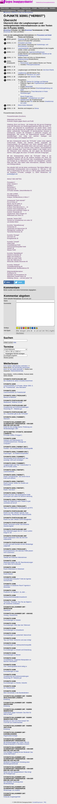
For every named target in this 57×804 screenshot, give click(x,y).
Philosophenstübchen (33, 64)
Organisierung (25, 8)
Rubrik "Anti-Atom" (9, 490)
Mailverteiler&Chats (17, 371)
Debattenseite (24, 100)
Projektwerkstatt (39, 83)
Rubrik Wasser (8, 574)
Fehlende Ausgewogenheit (12, 797)
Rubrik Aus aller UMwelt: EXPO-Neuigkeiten (17, 519)
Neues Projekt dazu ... (27, 96)
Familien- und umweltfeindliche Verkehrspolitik (18, 448)
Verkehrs (33, 77)
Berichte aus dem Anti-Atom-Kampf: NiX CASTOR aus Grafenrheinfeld (16, 721)
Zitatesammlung (23, 59)
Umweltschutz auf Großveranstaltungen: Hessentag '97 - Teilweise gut (16, 408)
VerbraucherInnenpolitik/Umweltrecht (15, 597)
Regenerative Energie (10, 736)
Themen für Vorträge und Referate (37, 81)
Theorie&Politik (43, 8)
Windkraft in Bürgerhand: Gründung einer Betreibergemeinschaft (17, 763)
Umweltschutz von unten (36, 98)
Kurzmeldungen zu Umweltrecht (14, 630)
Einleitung (7, 699)
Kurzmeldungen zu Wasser (12, 655)
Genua (36, 108)
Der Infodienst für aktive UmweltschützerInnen (18, 381)
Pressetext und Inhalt (44, 35)
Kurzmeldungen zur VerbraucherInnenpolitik (17, 645)
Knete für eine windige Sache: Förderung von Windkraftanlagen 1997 (18, 427)
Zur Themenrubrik (9, 688)
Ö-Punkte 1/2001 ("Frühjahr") (13, 435)
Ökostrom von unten (33, 74)
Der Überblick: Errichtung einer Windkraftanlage (13, 782)
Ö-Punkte (15, 12)
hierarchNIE (29, 86)
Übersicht (7, 419)
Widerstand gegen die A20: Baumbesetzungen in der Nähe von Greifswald (18, 563)
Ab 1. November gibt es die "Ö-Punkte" (16, 414)
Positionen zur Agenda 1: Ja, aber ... (15, 592)
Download (7, 30)
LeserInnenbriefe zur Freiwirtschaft (14, 392)
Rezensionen (24, 63)
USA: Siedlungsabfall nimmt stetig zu (15, 666)
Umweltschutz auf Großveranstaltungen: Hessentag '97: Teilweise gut (16, 677)
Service (28, 10)
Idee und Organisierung (26, 12)
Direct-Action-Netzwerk (25, 105)
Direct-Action (5, 8)
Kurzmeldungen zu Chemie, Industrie (15, 683)
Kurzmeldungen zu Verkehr (12, 620)
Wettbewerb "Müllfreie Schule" (13, 402)
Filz (31, 101)
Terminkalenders (45, 39)
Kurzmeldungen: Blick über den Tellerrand (17, 625)
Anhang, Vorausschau (10, 615)
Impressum (7, 610)
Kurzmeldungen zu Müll (11, 671)
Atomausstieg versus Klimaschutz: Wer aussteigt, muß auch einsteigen (16, 459)
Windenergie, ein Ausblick (12, 790)
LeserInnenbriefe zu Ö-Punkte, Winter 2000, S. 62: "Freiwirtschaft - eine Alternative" (18, 386)
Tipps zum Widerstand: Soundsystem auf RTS (18, 508)
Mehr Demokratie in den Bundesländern (16, 693)
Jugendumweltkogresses (37, 52)
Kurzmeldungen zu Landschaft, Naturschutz (17, 635)
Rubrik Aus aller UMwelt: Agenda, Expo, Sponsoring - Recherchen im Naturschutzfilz (17, 513)
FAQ (45, 802)
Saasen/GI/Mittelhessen (8, 10)
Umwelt (34, 8)
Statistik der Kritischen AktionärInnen (15, 557)
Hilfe (14, 342)
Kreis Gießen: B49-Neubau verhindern (16, 366)
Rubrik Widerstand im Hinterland (14, 569)
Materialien (21, 10)
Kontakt (34, 802)
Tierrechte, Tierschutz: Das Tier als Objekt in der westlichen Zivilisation (18, 602)
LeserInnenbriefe (23, 48)
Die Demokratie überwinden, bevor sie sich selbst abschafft (17, 368)
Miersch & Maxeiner (10, 397)
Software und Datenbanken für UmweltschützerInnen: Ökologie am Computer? (15, 441)
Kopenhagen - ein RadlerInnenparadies (16, 453)
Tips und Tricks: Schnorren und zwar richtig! (17, 640)
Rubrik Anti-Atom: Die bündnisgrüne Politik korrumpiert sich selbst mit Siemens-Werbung (18, 495)
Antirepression (15, 8)
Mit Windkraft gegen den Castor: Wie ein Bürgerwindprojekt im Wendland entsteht (16, 743)
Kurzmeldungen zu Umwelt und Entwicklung (17, 650)
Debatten (52, 8)
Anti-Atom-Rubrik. (48, 70)
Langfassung (22, 73)
